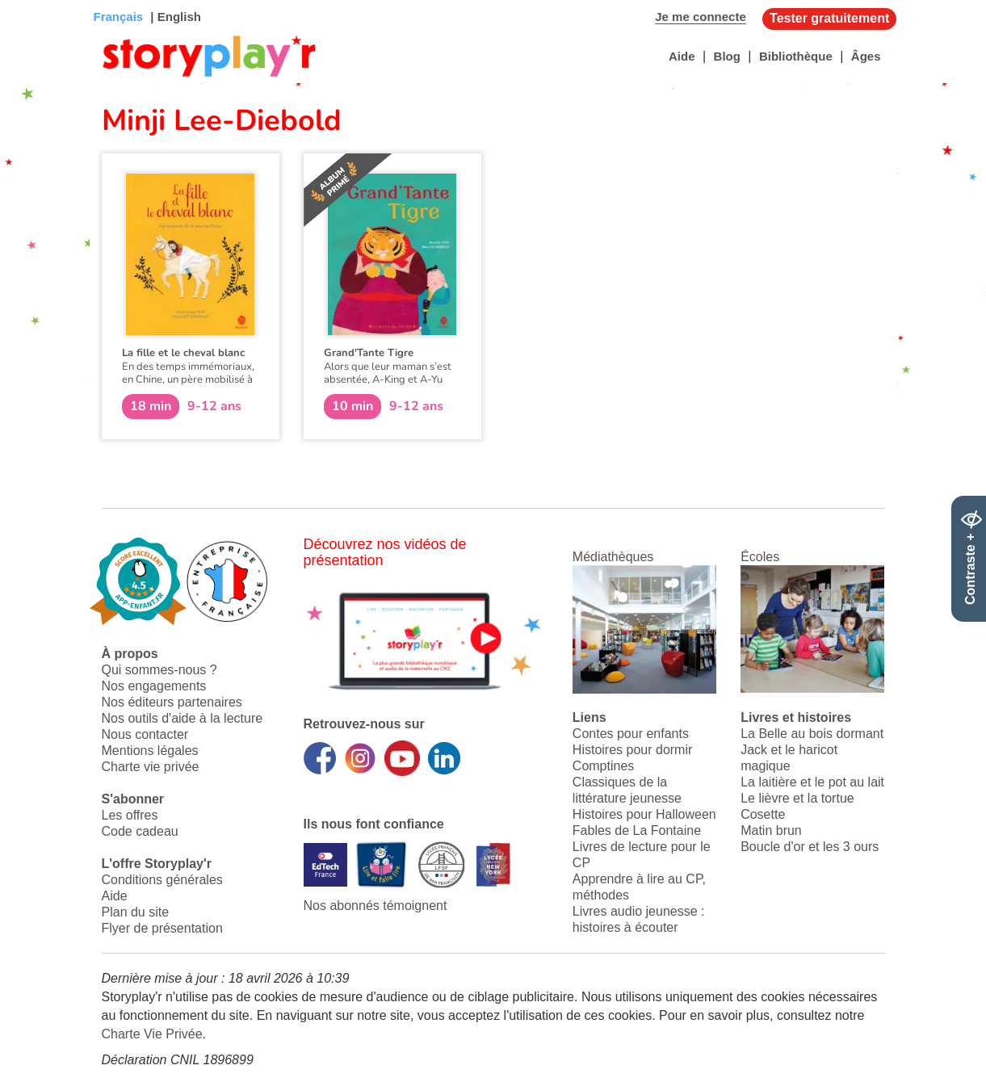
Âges (866, 56)
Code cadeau (140, 831)
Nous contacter (145, 734)
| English (174, 16)
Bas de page (32, 0)
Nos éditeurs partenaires (172, 702)
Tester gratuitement (829, 18)
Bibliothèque (796, 56)
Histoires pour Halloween (644, 814)
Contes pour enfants (631, 733)
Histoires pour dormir (632, 750)
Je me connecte (700, 16)
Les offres (130, 815)
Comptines (603, 766)
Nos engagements (154, 686)
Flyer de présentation (162, 928)
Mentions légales (150, 750)
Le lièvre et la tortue (797, 798)
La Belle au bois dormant (812, 733)
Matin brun (771, 830)
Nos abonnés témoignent (375, 905)
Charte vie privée (150, 767)
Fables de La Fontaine (637, 830)
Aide (682, 56)
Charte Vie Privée (152, 1034)
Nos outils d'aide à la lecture (182, 718)
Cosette (763, 814)
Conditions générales (162, 880)
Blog (727, 56)
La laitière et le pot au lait (812, 782)
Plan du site (136, 912)
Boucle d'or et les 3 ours (810, 846)
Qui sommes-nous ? (159, 670)
